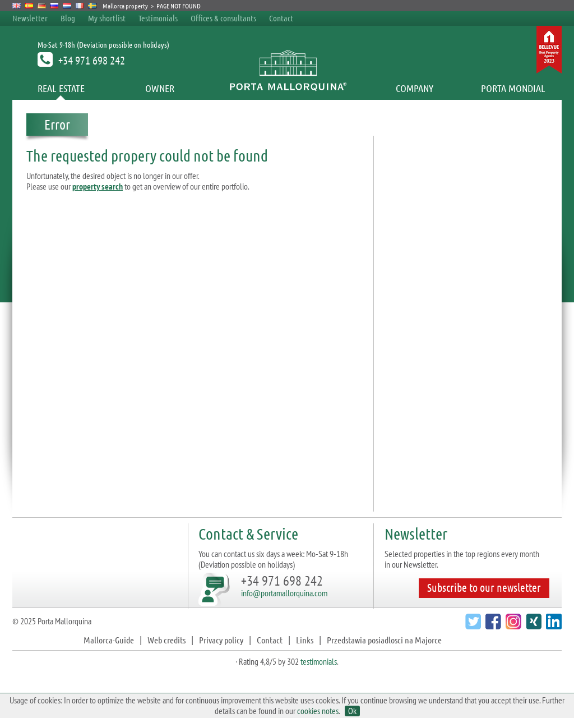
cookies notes (318, 710)
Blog (68, 18)
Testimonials (158, 18)
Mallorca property (125, 5)
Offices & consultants (224, 18)
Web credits (166, 639)
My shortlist (107, 18)
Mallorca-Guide (109, 639)
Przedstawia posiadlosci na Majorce (384, 639)
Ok (352, 711)
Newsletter (30, 18)
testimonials (318, 661)
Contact (281, 18)
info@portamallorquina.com (284, 593)
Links (304, 639)
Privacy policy (221, 639)
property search (97, 186)
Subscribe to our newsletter (484, 587)
